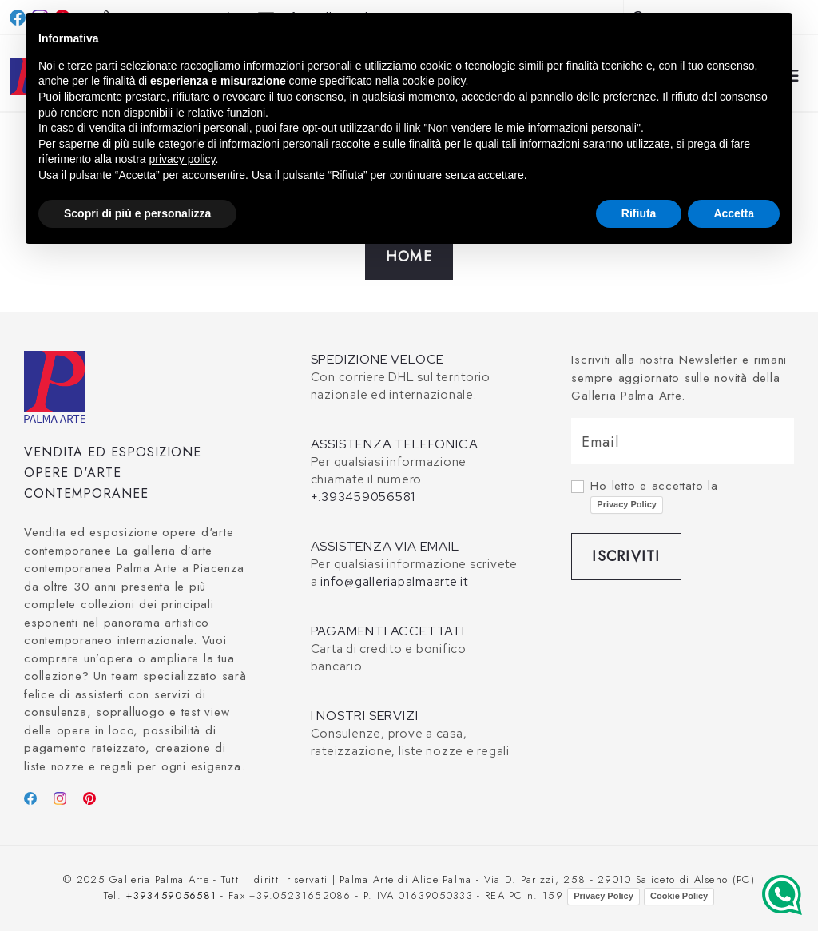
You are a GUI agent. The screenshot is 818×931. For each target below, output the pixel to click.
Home (409, 256)
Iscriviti (626, 556)
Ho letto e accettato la (653, 495)
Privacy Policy (627, 504)
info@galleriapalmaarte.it (394, 582)
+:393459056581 (363, 497)
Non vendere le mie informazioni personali (531, 127)
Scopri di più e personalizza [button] (137, 213)
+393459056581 (170, 895)
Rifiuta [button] (639, 213)
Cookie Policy (679, 896)
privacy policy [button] (182, 159)
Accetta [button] (733, 213)
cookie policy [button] (433, 80)
